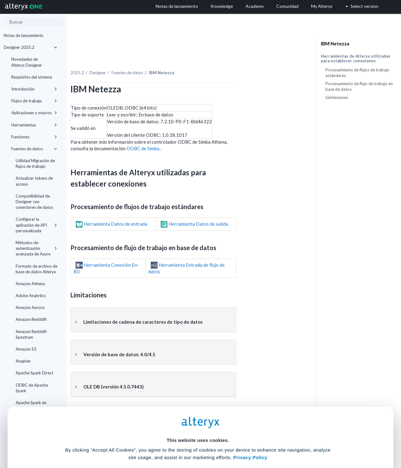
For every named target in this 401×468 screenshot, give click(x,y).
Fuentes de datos (34, 148)
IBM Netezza (335, 43)
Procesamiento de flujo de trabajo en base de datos (359, 86)
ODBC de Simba (195, 135)
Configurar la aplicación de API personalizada (36, 225)
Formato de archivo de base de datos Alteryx (36, 269)
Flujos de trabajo (34, 100)
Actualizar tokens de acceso (34, 181)
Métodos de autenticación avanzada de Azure (36, 248)
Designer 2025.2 (30, 47)
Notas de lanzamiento (24, 35)
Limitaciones (336, 97)
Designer (150, 59)
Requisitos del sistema (31, 77)
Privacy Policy (250, 404)
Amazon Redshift (31, 319)
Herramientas (34, 124)
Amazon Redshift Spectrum (31, 334)
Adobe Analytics (31, 295)
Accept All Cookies (153, 440)
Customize (248, 440)
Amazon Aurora (30, 307)
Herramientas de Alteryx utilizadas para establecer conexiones (355, 58)
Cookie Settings (198, 421)
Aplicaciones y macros (34, 112)
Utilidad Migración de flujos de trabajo (35, 163)
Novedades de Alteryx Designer (26, 62)
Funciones (34, 136)
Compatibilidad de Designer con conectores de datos (34, 201)
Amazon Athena (30, 283)
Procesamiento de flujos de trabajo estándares (357, 72)
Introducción (34, 88)
